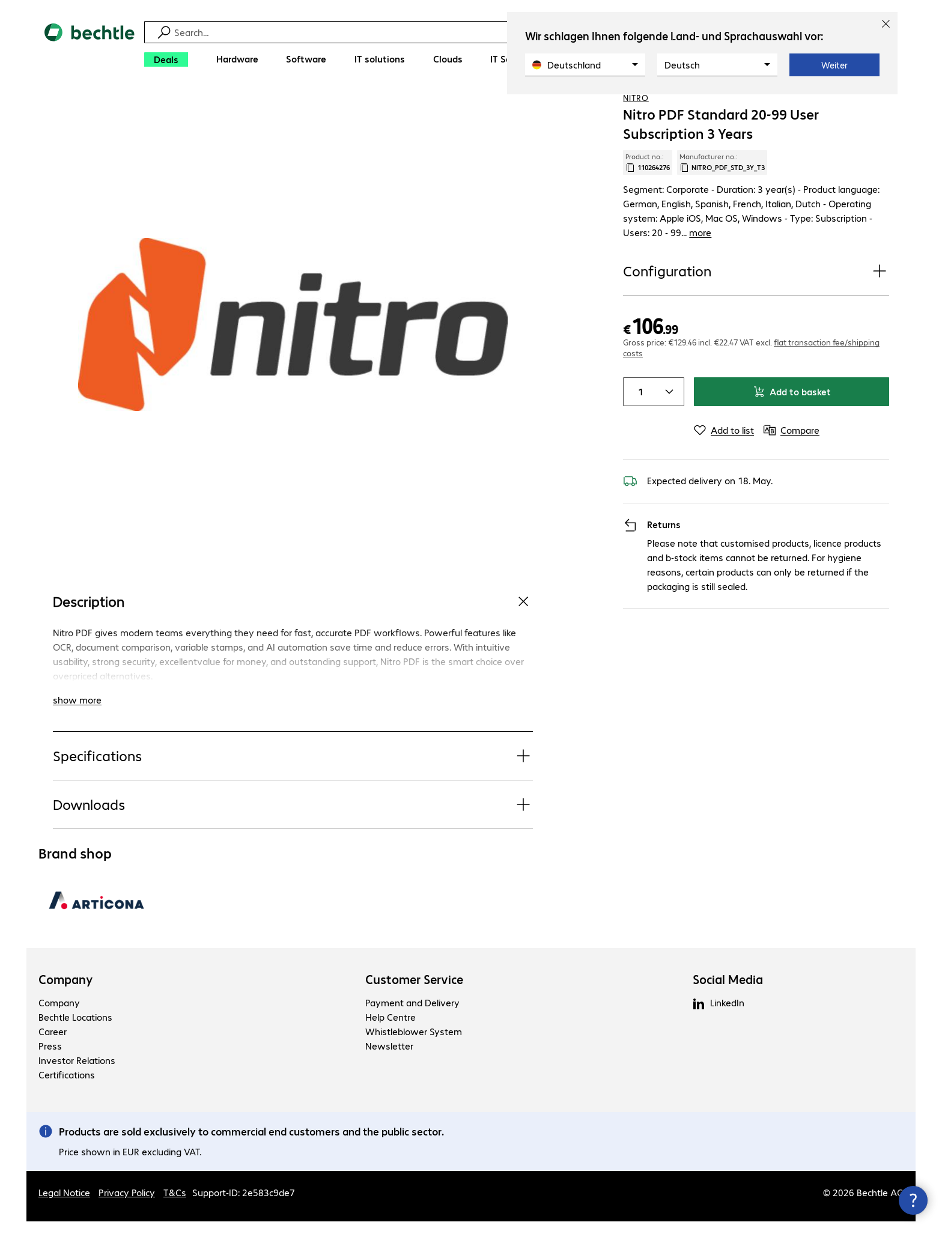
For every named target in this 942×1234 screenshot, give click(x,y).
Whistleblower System (413, 1044)
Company (65, 992)
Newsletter (389, 1058)
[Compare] (879, 107)
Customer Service (414, 992)
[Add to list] (724, 447)
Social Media (728, 992)
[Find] (478, 32)
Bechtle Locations (75, 1029)
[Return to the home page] (89, 48)
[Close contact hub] (913, 1200)
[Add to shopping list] (855, 107)
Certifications (66, 1087)
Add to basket (792, 409)
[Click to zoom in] (293, 370)
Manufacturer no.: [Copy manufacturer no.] (722, 208)
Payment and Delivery (412, 1015)
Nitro (636, 143)
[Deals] (166, 59)
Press (50, 1058)
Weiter (834, 65)
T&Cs (174, 1205)
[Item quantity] (638, 409)
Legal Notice (64, 1205)
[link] (542, 108)
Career (52, 1044)
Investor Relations (76, 1072)
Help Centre (390, 1029)
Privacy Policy (127, 1205)
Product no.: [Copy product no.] (647, 208)
